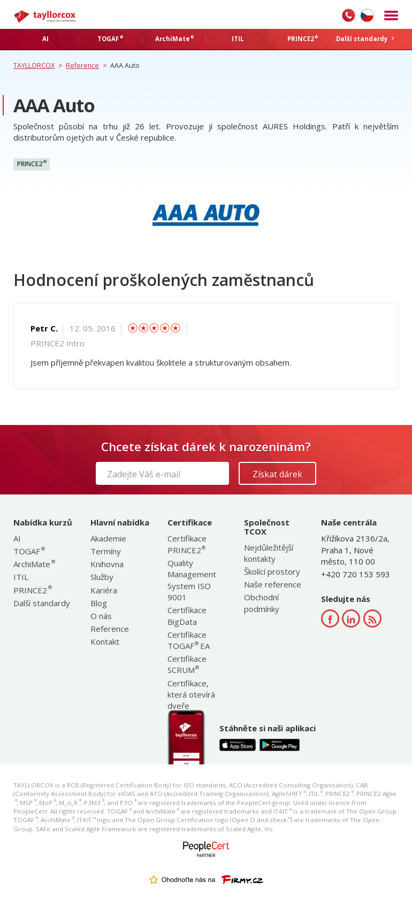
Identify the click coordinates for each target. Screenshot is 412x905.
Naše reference (272, 584)
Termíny (105, 551)
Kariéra (103, 590)
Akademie (108, 538)
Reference (109, 628)
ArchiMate (33, 564)
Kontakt (104, 641)
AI (17, 538)
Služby (101, 576)
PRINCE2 (32, 163)
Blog (98, 603)
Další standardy (41, 603)
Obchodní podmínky (261, 603)
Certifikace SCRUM (187, 664)
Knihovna (107, 564)
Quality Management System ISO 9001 (191, 580)
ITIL (20, 576)
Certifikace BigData (187, 615)
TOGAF (28, 551)
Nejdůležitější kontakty (268, 553)
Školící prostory (272, 571)
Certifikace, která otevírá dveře (191, 694)
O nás (101, 615)
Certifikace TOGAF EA (188, 640)
